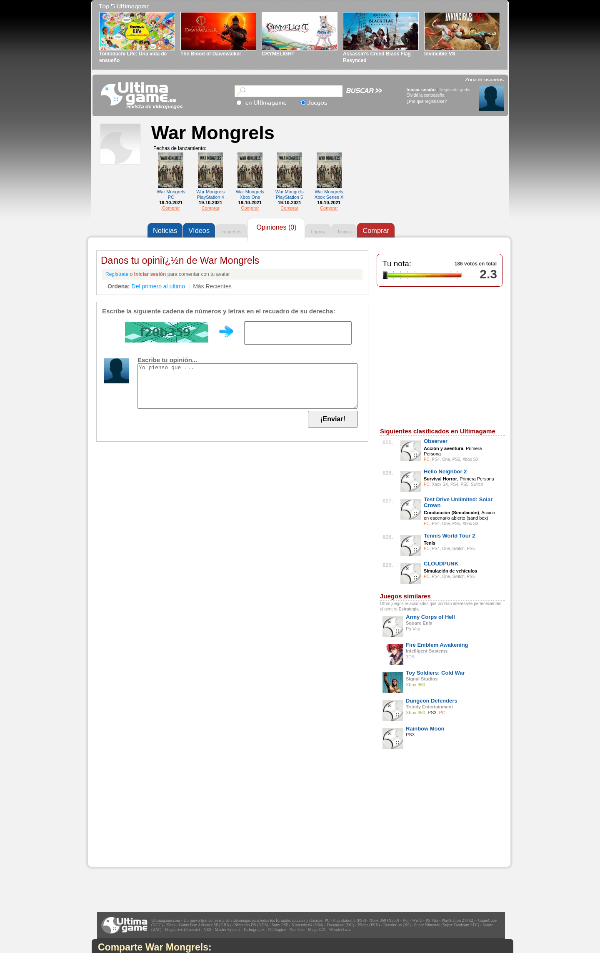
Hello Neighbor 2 (445, 471)
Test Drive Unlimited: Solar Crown (458, 502)
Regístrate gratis (455, 90)
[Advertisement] (150, 815)
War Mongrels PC (171, 194)
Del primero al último (158, 286)
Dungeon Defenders (432, 701)
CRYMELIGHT (278, 54)
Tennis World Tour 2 (449, 536)
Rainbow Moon (425, 728)
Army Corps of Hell (430, 617)
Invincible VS (439, 54)
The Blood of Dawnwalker (210, 54)
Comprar (171, 207)
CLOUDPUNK (441, 563)
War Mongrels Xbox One (250, 194)
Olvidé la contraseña (426, 95)
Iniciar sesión (421, 89)
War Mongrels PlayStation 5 (289, 194)
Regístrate (116, 274)
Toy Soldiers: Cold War (435, 673)
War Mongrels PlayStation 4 (210, 194)
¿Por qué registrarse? (427, 101)
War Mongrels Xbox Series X (329, 194)
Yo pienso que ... (248, 386)
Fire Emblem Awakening (437, 645)
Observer (436, 441)
